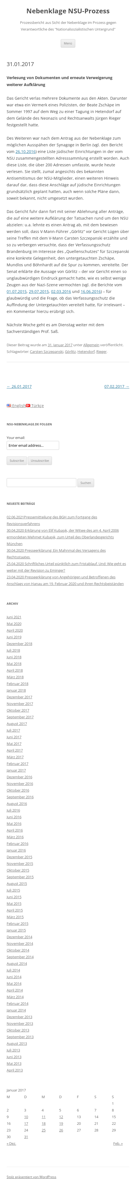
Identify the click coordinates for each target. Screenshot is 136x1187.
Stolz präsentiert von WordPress (31, 1177)
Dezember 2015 (19, 856)
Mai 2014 (14, 983)
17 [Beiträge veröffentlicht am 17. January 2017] (26, 1123)
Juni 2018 (14, 656)
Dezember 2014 (19, 936)
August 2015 (17, 883)
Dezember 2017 (19, 696)
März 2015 (15, 916)
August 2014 (17, 963)
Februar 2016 (17, 843)
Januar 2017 (16, 770)
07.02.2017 (116, 386)
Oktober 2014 (18, 950)
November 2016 (20, 783)
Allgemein (91, 344)
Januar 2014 (16, 1010)
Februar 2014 (17, 1003)
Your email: (16, 437)
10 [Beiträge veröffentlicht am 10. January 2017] (26, 1116)
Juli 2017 (13, 730)
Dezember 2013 (19, 1016)
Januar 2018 (16, 690)
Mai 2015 (14, 903)
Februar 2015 (17, 923)
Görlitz (70, 351)
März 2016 (15, 836)
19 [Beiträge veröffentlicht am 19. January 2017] (61, 1123)
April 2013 (15, 1070)
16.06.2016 (91, 291)
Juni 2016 (14, 816)
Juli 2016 (13, 810)
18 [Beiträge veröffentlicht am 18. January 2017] (44, 1123)
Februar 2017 (17, 763)
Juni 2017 (14, 736)
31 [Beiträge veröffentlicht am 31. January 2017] (26, 1136)
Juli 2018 (13, 650)
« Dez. (11, 1143)
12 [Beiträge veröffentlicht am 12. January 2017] (61, 1116)
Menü (68, 43)
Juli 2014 (13, 970)
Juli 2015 (13, 890)
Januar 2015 (16, 930)
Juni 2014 (14, 976)
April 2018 (15, 670)
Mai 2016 (14, 823)
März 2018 (15, 676)
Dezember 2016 (19, 776)
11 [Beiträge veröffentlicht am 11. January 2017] (44, 1116)
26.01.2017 (19, 386)
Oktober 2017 (18, 710)
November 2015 (20, 863)
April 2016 (15, 830)
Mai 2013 (14, 1063)
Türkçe (35, 405)
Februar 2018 (17, 683)
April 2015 (15, 910)
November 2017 (20, 703)
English (16, 405)
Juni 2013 (14, 1056)
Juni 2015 (14, 896)
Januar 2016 (16, 850)
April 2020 (15, 630)
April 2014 (15, 990)
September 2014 (20, 956)
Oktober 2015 (18, 870)
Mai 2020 (14, 623)
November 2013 (20, 1023)
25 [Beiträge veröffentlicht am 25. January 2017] (44, 1130)
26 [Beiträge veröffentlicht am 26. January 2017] (61, 1130)
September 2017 (20, 716)
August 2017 (17, 723)
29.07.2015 (39, 291)
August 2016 (17, 803)
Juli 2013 (13, 1050)
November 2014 (20, 943)
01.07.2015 (17, 291)
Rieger (101, 351)
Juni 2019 (14, 636)
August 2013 (17, 1043)
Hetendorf (86, 351)
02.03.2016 (61, 291)
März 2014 (15, 996)
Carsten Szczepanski (46, 351)
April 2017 (15, 750)
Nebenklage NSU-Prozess (68, 11)
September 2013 (20, 1036)
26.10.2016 (26, 151)
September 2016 (20, 796)
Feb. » (118, 1143)
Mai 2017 (14, 743)
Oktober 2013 (18, 1030)
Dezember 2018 (19, 643)
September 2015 (20, 876)
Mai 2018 (14, 663)
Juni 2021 (14, 616)
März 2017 (15, 756)
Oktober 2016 (18, 790)
